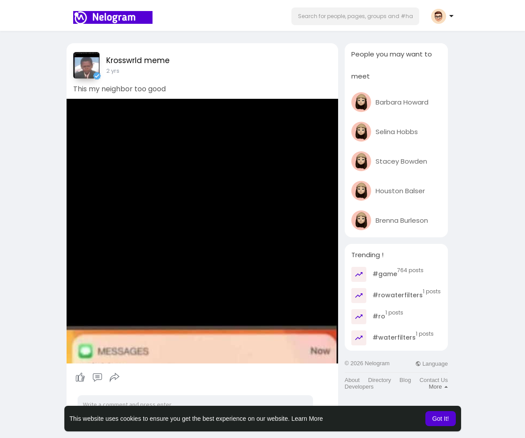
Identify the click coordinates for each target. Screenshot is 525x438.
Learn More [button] (307, 418)
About (352, 380)
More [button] (438, 386)
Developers (359, 386)
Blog (405, 380)
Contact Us (434, 380)
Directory (379, 380)
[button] (355, 16)
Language (431, 364)
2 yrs (112, 71)
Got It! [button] (440, 418)
